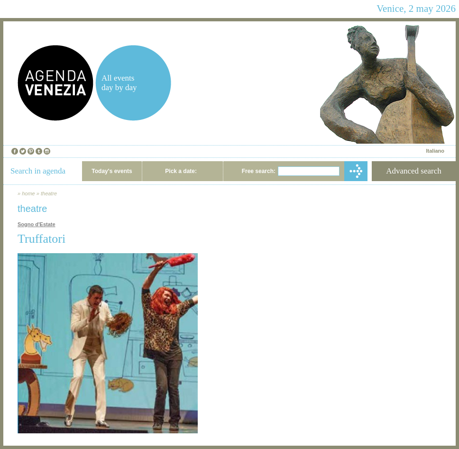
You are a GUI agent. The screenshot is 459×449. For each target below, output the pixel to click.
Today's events (112, 171)
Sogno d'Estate (36, 224)
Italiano (435, 151)
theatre (49, 193)
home (28, 193)
